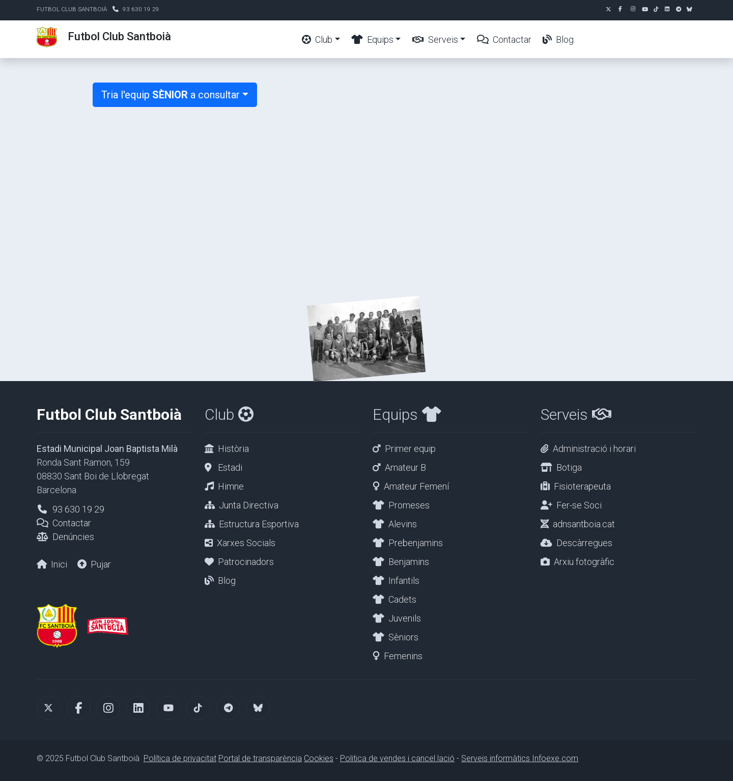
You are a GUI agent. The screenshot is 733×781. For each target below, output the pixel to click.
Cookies (318, 758)
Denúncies (73, 536)
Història (233, 448)
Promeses (409, 505)
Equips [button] (372, 39)
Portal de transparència (260, 758)
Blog (558, 39)
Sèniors (403, 637)
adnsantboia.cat (584, 524)
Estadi (230, 467)
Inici (59, 564)
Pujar (101, 564)
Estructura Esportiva (259, 524)
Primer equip (410, 448)
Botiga (569, 467)
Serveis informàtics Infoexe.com (519, 758)
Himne (231, 486)
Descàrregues (584, 542)
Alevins (402, 524)
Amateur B (405, 467)
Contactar (504, 39)
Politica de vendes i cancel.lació (397, 758)
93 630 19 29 (141, 9)
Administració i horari (594, 448)
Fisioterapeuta (582, 486)
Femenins (403, 656)
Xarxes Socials (246, 542)
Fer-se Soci (579, 505)
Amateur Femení (416, 486)
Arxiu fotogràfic (584, 561)
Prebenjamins (415, 542)
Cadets (402, 599)
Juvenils (404, 618)
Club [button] (317, 39)
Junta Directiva (248, 505)
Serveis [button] (435, 39)
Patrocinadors (246, 561)
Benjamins (408, 561)
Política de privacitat (180, 758)
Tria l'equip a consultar (170, 95)
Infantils (403, 580)
